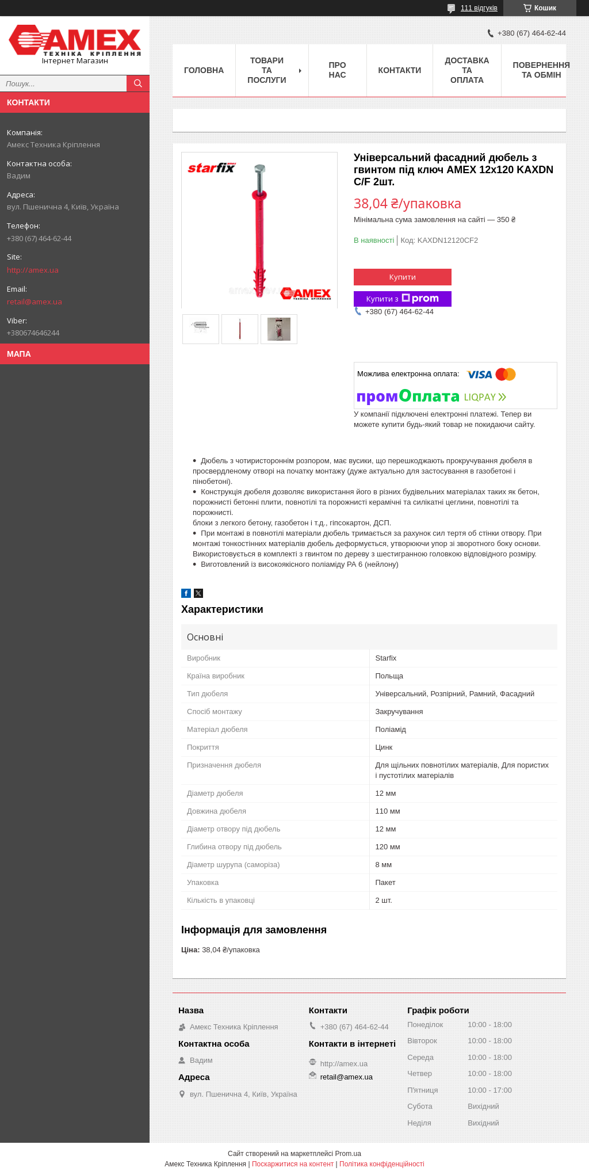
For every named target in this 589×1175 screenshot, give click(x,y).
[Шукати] (138, 83)
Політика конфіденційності (381, 1164)
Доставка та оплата (467, 70)
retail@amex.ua (34, 301)
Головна (204, 70)
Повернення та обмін (541, 69)
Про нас (337, 69)
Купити (402, 277)
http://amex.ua (33, 270)
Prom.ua (348, 1154)
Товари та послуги (266, 70)
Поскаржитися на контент (293, 1164)
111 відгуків (479, 8)
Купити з (402, 298)
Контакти (400, 70)
